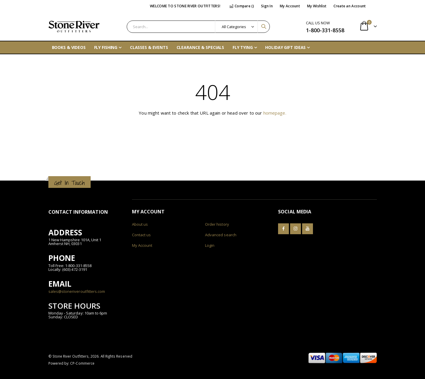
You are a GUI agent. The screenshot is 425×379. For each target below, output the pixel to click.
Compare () (241, 6)
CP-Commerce (82, 363)
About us (140, 224)
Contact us (141, 234)
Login (209, 245)
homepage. (274, 113)
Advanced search (220, 234)
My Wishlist (316, 6)
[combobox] (198, 27)
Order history (217, 224)
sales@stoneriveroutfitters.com (76, 291)
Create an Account (349, 6)
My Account (290, 6)
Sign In (267, 6)
